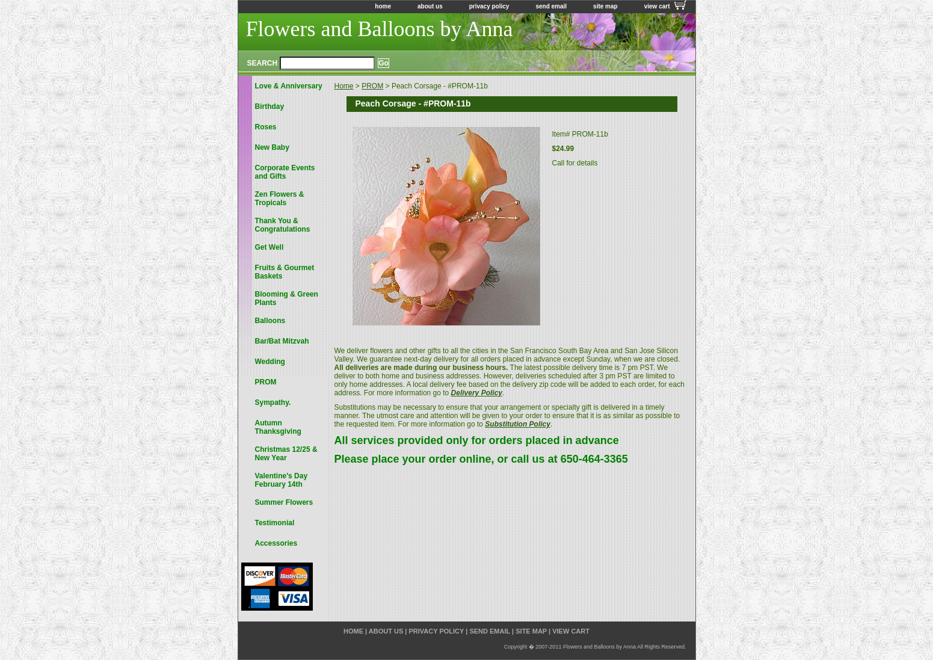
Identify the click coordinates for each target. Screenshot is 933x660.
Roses (266, 127)
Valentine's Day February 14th (281, 480)
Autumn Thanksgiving (278, 427)
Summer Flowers (284, 502)
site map (605, 6)
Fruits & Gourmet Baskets (285, 272)
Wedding (270, 361)
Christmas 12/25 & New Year (286, 453)
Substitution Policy (517, 424)
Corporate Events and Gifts (285, 172)
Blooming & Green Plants (286, 298)
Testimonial (275, 523)
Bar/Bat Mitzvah (282, 341)
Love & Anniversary (288, 86)
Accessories (276, 543)
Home (344, 86)
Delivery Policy (476, 393)
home (383, 6)
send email (551, 6)
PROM (372, 86)
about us (430, 6)
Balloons (270, 320)
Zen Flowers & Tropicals (279, 198)
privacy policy (489, 6)
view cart (657, 6)
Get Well (269, 247)
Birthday (270, 106)
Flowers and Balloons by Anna (379, 29)
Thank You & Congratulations (282, 225)
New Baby (272, 147)
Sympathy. (273, 402)
